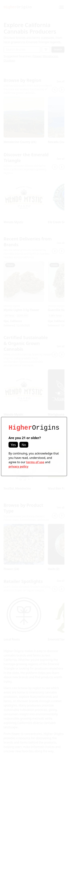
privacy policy (18, 466)
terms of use (35, 462)
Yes (13, 445)
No (24, 445)
